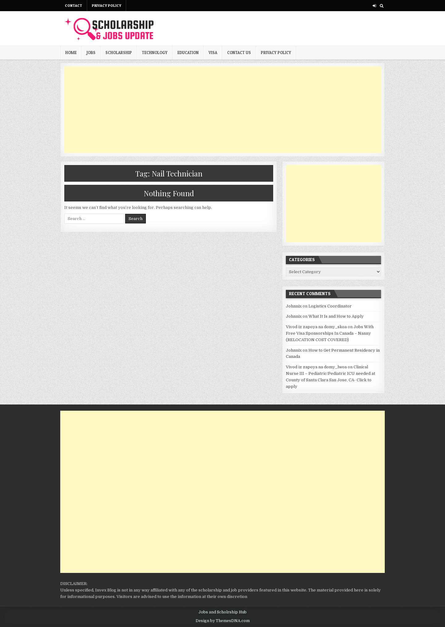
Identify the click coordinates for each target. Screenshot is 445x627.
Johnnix (294, 306)
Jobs (91, 52)
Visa (213, 52)
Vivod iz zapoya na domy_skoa (316, 326)
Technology (154, 52)
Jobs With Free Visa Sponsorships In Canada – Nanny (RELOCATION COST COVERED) (330, 333)
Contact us (239, 52)
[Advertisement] (222, 109)
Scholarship (118, 52)
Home (71, 52)
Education (188, 52)
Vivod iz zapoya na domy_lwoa (316, 367)
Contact (73, 5)
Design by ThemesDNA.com (223, 621)
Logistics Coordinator (330, 306)
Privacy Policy (106, 5)
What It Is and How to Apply (336, 316)
